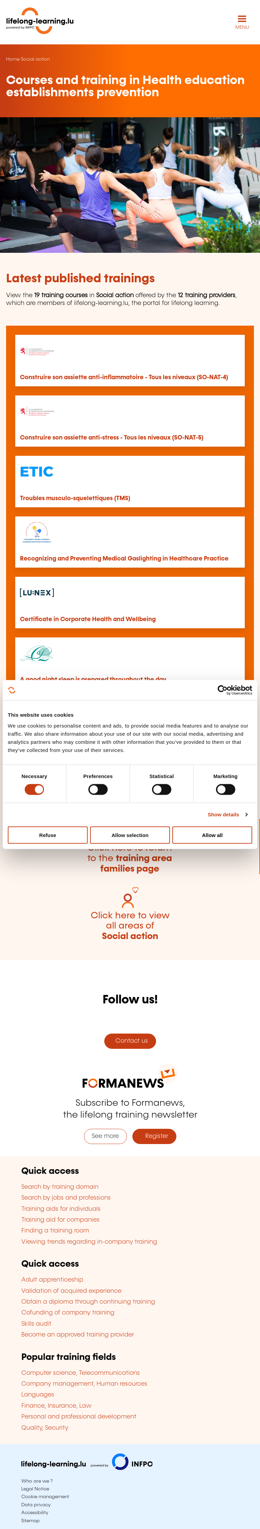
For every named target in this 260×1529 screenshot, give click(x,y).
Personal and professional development (78, 1417)
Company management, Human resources (84, 1384)
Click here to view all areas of (130, 926)
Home (13, 59)
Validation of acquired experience (71, 1291)
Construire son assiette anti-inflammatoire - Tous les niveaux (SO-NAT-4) (124, 377)
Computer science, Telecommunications (80, 1373)
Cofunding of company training (67, 1313)
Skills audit (36, 1324)
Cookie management (45, 1496)
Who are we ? (36, 1481)
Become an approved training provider (77, 1335)
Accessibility (34, 1512)
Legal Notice (35, 1489)
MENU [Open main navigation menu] (242, 27)
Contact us (130, 1041)
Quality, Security (44, 1428)
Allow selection (129, 835)
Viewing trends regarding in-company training (89, 1242)
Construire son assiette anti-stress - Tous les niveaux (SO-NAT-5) (111, 438)
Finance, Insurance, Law (56, 1406)
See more (105, 1136)
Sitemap (30, 1520)
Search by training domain (60, 1187)
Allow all (212, 835)
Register (154, 1136)
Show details (223, 814)
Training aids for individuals (61, 1209)
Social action (35, 59)
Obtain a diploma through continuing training (88, 1302)
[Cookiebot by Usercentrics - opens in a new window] (222, 690)
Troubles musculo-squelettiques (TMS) (75, 498)
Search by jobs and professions (66, 1198)
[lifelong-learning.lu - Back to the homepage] (40, 22)
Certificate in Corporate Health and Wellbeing (88, 619)
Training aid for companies (60, 1220)
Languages (37, 1395)
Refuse (47, 835)
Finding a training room (55, 1231)
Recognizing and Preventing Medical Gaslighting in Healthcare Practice (124, 559)
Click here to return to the (129, 858)
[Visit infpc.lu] (87, 1468)
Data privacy (36, 1505)
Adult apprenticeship (52, 1280)
